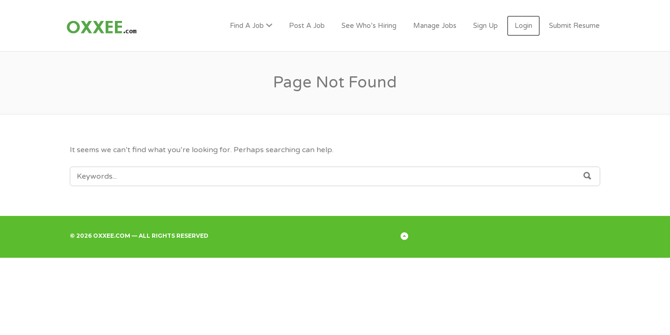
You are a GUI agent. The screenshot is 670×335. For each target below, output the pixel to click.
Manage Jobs (434, 25)
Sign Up (485, 25)
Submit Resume (574, 25)
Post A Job (307, 25)
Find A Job (247, 25)
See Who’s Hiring (369, 25)
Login (523, 25)
